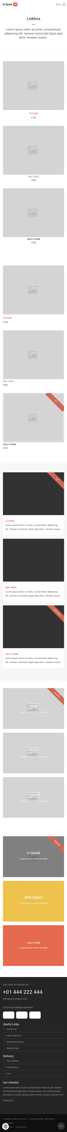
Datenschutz (21, 1127)
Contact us (12, 1029)
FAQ (9, 1073)
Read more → (9, 1100)
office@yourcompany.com (15, 999)
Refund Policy (13, 1048)
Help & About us (14, 1035)
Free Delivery (12, 1067)
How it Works (13, 1061)
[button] (5, 1126)
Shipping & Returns (15, 1042)
